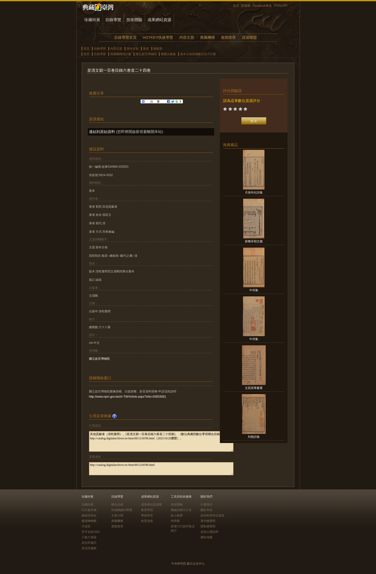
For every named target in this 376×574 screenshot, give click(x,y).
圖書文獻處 (168, 54)
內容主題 (186, 37)
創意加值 (147, 521)
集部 (146, 48)
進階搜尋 (228, 37)
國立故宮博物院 (146, 54)
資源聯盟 (249, 37)
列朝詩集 (254, 437)
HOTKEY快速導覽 (158, 37)
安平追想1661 (91, 532)
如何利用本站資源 (212, 515)
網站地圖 (206, 537)
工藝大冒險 (89, 537)
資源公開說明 (209, 532)
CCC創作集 (89, 510)
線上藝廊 (177, 515)
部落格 (245, 5)
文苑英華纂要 (254, 388)
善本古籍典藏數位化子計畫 (198, 54)
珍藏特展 (92, 20)
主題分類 (117, 515)
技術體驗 (134, 20)
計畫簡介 (206, 504)
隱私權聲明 (208, 526)
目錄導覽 (113, 20)
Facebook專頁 (262, 5)
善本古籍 (133, 48)
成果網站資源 (159, 20)
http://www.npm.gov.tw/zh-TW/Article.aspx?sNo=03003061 (127, 396)
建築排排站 (89, 515)
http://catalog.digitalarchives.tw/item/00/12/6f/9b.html (161, 468)
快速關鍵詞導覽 (121, 510)
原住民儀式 (89, 542)
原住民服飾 (89, 548)
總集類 (157, 48)
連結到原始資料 (102, 131)
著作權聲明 (208, 521)
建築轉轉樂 (89, 521)
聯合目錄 (117, 504)
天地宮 (86, 526)
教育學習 (147, 510)
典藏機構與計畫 (120, 54)
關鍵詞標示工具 (181, 510)
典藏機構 (207, 37)
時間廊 (175, 521)
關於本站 (206, 510)
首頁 (236, 5)
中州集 (253, 290)
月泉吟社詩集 (254, 192)
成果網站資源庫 (151, 504)
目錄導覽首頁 (125, 37)
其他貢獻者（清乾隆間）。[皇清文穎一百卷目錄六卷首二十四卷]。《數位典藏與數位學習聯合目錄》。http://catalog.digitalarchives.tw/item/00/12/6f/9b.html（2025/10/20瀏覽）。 (161, 441)
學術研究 (147, 515)
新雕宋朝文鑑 (254, 241)
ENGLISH (280, 5)
